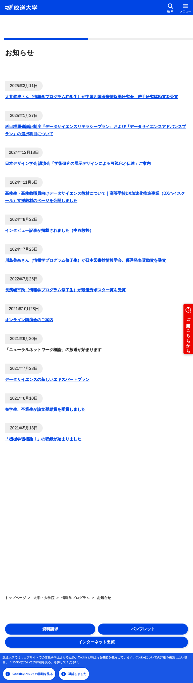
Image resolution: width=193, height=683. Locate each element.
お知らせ (104, 598)
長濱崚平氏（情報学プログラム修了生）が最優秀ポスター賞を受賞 (65, 290)
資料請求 (50, 629)
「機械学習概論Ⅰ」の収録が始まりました (43, 439)
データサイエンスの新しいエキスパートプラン (47, 379)
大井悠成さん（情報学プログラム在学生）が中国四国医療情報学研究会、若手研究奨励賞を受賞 (91, 97)
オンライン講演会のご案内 (29, 320)
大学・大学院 (44, 598)
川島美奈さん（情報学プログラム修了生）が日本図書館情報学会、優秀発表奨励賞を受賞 (85, 260)
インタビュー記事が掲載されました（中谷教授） (49, 230)
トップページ (15, 598)
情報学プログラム (76, 598)
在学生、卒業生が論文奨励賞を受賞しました (45, 409)
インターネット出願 (96, 642)
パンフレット (143, 629)
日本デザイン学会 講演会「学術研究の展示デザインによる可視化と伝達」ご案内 (78, 163)
